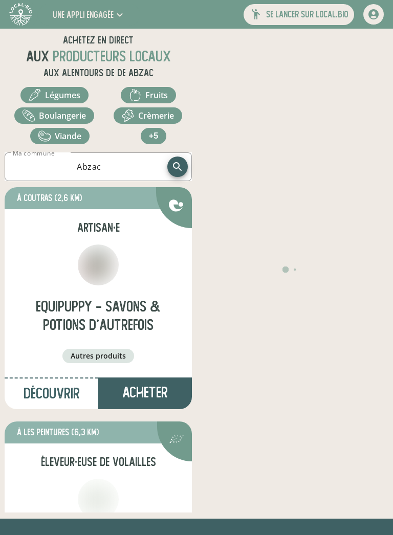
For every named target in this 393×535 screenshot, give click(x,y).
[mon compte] (373, 14)
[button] (89, 15)
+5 (153, 135)
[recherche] (177, 167)
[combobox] (89, 167)
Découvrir (52, 394)
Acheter (145, 392)
